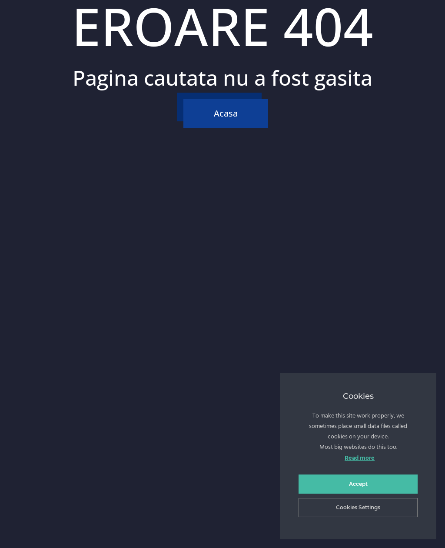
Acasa (226, 113)
